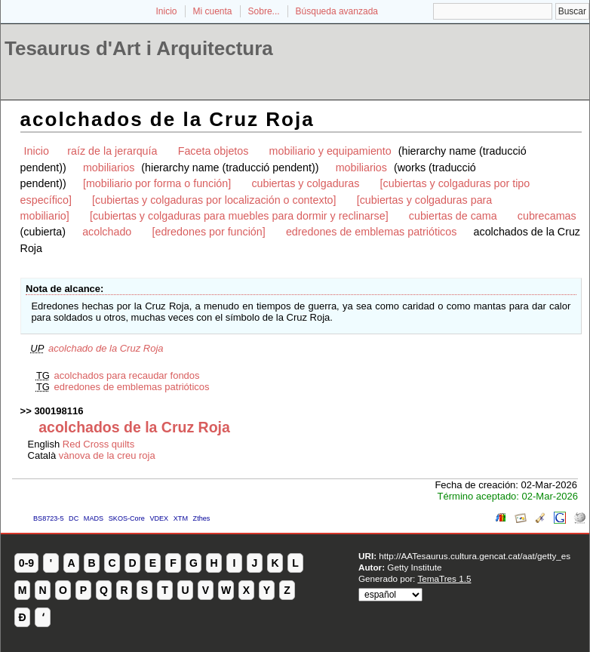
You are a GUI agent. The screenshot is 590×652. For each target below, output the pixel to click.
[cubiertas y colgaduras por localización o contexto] (214, 200)
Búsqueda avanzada (337, 11)
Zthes (201, 518)
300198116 (58, 411)
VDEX (158, 518)
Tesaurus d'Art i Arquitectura (139, 48)
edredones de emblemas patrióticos (371, 232)
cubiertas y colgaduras (305, 183)
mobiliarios (108, 167)
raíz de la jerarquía (112, 151)
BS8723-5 (48, 518)
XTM (181, 518)
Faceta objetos (213, 151)
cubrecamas (547, 216)
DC (73, 518)
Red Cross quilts (98, 444)
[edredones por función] (208, 232)
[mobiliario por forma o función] (157, 183)
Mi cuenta (212, 11)
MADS (93, 518)
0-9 (26, 563)
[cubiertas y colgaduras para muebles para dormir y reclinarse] (239, 216)
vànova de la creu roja (107, 455)
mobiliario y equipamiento (330, 151)
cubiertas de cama (453, 216)
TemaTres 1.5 (444, 578)
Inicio (166, 11)
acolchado (106, 232)
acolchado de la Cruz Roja (105, 348)
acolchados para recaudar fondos (127, 375)
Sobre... (264, 11)
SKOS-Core (127, 518)
